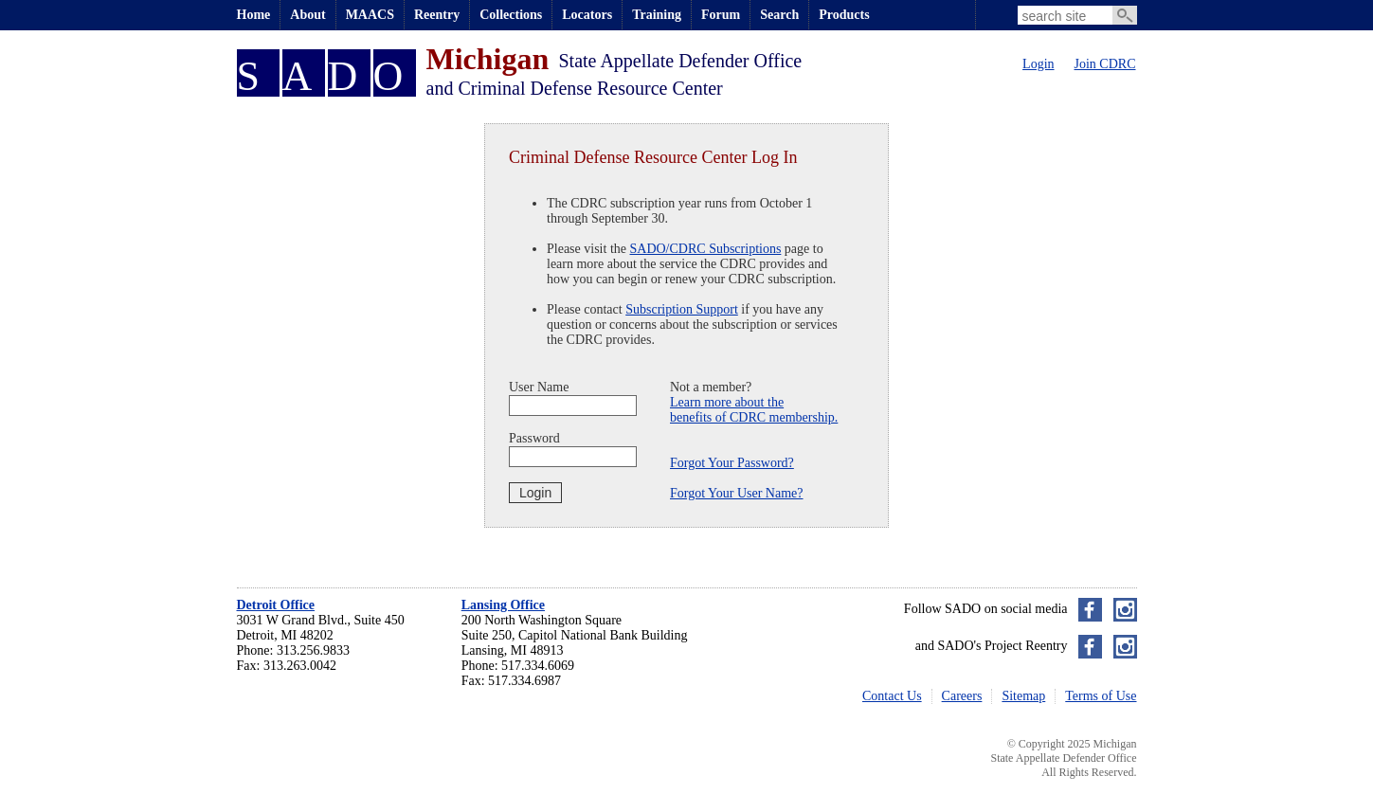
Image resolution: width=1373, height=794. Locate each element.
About (307, 15)
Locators (587, 15)
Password (534, 438)
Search (779, 15)
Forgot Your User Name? (737, 493)
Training (656, 15)
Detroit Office (276, 605)
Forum (720, 15)
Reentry (437, 15)
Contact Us (892, 696)
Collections (510, 15)
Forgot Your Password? (732, 463)
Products (844, 15)
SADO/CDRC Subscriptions (706, 249)
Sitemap (1023, 696)
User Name (539, 387)
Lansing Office (503, 605)
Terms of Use (1100, 696)
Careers (962, 696)
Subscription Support (681, 309)
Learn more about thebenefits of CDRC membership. (754, 409)
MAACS (370, 15)
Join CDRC (1105, 64)
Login (1038, 64)
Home (254, 15)
